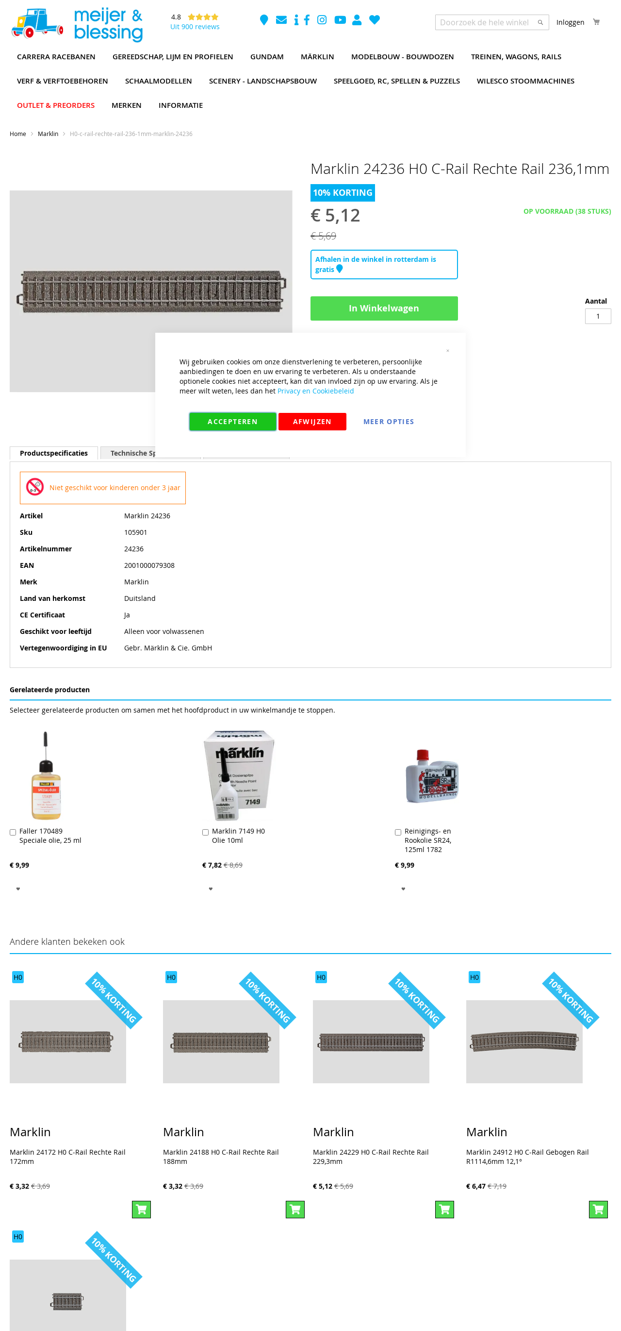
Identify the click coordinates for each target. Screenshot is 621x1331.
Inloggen (570, 22)
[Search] (540, 22)
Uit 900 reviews (195, 26)
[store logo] (77, 25)
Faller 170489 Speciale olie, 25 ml (50, 835)
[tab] (54, 453)
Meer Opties (389, 421)
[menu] (310, 81)
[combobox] (492, 22)
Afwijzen (312, 421)
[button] (18, 888)
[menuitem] (56, 57)
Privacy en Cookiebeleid (316, 390)
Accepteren (233, 421)
